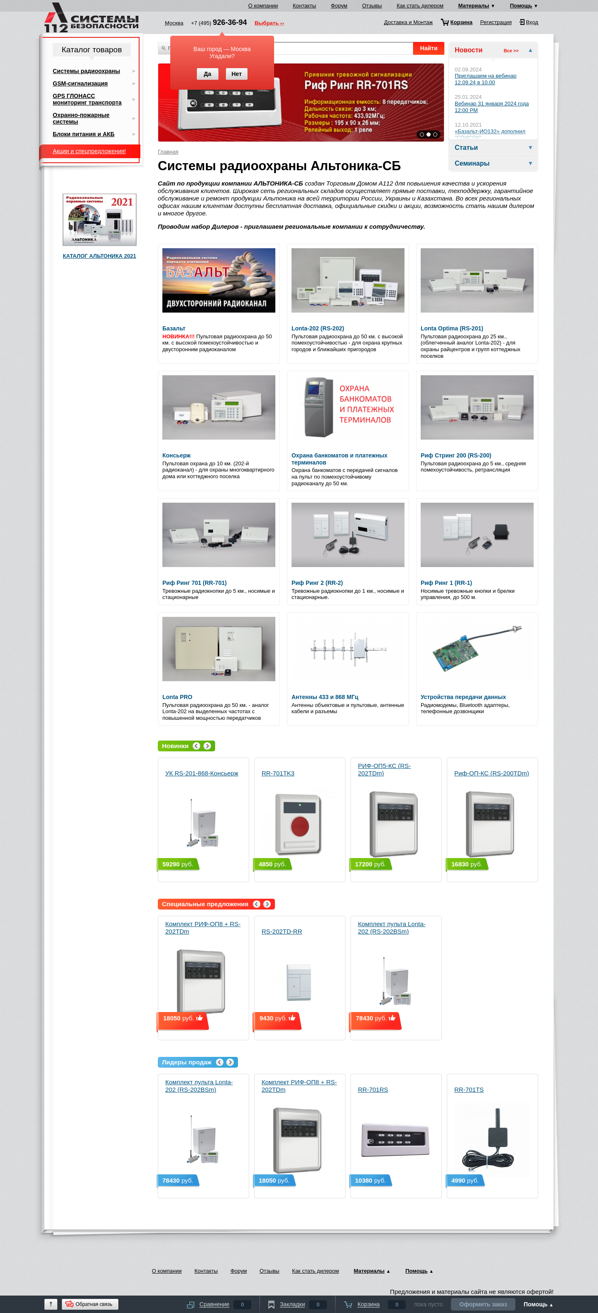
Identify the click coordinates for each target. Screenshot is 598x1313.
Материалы (473, 5)
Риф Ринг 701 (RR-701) (194, 582)
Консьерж (176, 455)
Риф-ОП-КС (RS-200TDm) (491, 815)
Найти (429, 48)
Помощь (521, 5)
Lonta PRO (177, 697)
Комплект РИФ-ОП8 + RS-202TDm (202, 970)
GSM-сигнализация (80, 83)
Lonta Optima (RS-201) (452, 328)
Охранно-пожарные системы (81, 118)
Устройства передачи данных (463, 697)
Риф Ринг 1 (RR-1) (446, 582)
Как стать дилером (420, 5)
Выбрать (267, 24)
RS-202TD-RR (299, 974)
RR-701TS (491, 1132)
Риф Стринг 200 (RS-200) (456, 455)
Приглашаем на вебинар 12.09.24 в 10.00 (486, 79)
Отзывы (372, 5)
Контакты (304, 5)
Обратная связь (94, 1304)
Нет (236, 74)
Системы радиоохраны (86, 71)
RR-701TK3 (299, 815)
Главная (168, 152)
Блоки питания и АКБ (84, 134)
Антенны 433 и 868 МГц (325, 697)
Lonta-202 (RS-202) (318, 328)
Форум (339, 5)
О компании (263, 5)
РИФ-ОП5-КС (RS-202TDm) (395, 811)
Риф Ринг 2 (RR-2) (317, 582)
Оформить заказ (483, 1304)
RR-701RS (395, 1132)
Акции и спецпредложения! (89, 151)
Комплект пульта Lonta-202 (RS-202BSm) (395, 970)
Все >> (511, 50)
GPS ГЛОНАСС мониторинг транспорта (87, 99)
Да (207, 74)
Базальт (174, 328)
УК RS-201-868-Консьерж (202, 815)
